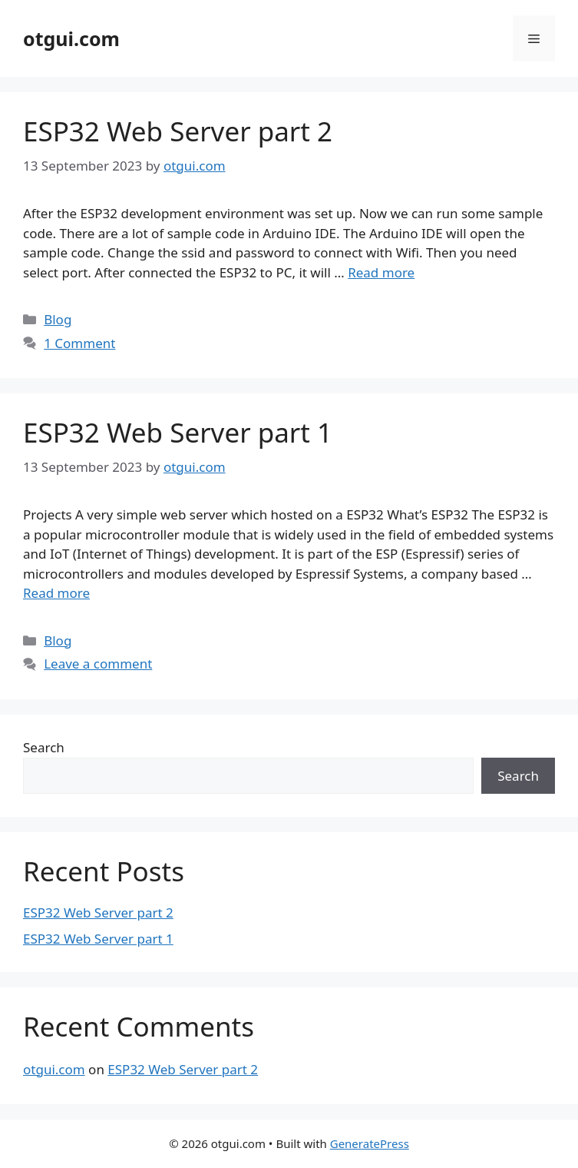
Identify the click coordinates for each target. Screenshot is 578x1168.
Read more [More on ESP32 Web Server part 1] (56, 593)
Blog (57, 319)
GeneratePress (369, 1143)
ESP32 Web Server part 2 (177, 131)
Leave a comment (98, 663)
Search (43, 747)
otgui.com (71, 38)
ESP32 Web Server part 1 (177, 432)
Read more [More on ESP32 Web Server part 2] (381, 272)
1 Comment (79, 343)
